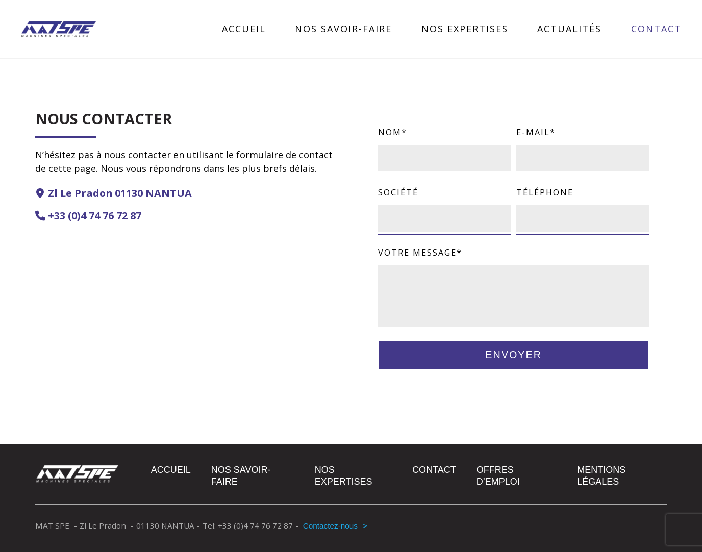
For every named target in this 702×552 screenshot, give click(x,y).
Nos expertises (464, 29)
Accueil (244, 29)
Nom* (444, 145)
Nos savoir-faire (343, 29)
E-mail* (582, 145)
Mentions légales (601, 476)
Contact (656, 29)
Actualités (569, 29)
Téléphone (582, 205)
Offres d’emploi (498, 476)
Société (444, 205)
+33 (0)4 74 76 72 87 (94, 215)
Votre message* (513, 288)
